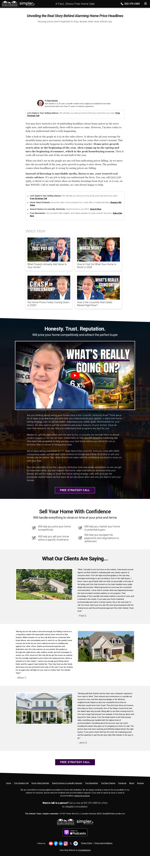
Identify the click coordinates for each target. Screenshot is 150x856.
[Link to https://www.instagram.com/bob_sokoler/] (66, 843)
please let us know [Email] (82, 796)
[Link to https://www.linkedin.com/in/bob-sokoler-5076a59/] (61, 843)
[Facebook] (122, 783)
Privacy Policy (86, 843)
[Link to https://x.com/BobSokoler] (71, 843)
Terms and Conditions (103, 843)
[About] (131, 783)
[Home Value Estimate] (40, 783)
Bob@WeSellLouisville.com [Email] (114, 814)
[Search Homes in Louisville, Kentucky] (67, 783)
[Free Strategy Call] (21, 783)
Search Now (95, 209)
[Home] (17, 4)
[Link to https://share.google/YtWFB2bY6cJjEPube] (75, 843)
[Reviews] (140, 783)
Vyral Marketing (84, 850)
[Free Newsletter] (91, 783)
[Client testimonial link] (44, 584)
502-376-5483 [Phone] (130, 3)
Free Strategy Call (38, 198)
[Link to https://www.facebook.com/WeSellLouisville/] (56, 843)
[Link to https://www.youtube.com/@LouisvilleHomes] (51, 843)
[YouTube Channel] (108, 783)
